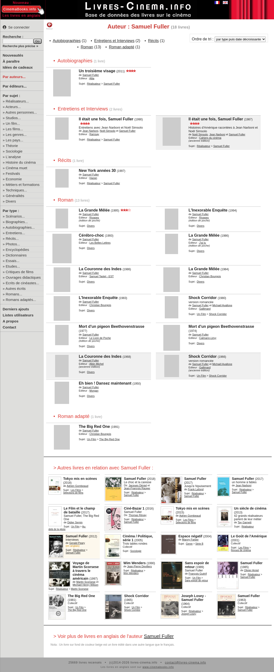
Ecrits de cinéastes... (22, 283)
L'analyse (13, 157)
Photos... (13, 244)
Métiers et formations (23, 185)
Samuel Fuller (159, 636)
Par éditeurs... (15, 86)
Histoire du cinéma (21, 162)
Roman (87, 47)
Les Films (76, 490)
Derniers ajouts (16, 309)
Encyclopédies (17, 250)
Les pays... (14, 140)
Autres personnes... (21, 112)
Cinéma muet (16, 168)
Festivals (13, 173)
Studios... (13, 118)
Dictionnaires (16, 255)
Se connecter (16, 27)
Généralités (15, 196)
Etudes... (13, 266)
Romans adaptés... (21, 300)
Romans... (14, 294)
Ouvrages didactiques (23, 277)
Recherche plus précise (19, 46)
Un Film (201, 314)
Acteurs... (13, 107)
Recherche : (13, 37)
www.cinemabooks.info (158, 666)
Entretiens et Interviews (114, 41)
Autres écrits (16, 288)
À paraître (11, 61)
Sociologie (14, 151)
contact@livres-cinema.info (185, 662)
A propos (10, 321)
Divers (11, 201)
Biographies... (17, 222)
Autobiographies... (20, 227)
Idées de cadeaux (18, 67)
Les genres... (16, 134)
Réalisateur (94, 83)
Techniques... (16, 190)
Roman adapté (121, 47)
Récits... (12, 238)
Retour (49, 26)
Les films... (14, 129)
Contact (9, 327)
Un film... (13, 123)
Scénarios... (15, 216)
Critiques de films (20, 272)
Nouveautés (13, 55)
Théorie (12, 146)
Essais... (13, 261)
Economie (14, 179)
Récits (153, 41)
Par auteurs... (14, 77)
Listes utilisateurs (18, 315)
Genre (189, 543)
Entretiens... (15, 233)
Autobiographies (67, 41)
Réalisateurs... (17, 101)
